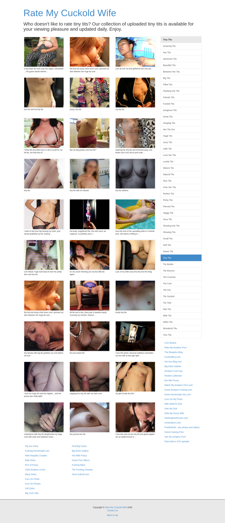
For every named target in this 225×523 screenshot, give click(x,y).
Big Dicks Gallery (80, 451)
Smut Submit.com (80, 474)
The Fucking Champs (82, 469)
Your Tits (167, 335)
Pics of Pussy (31, 465)
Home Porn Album (81, 460)
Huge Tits (167, 136)
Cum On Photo (32, 479)
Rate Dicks (30, 460)
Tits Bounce (169, 270)
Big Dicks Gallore (173, 366)
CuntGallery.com (173, 357)
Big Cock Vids (32, 493)
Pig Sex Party (31, 446)
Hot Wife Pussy (79, 455)
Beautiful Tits (169, 65)
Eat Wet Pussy (172, 380)
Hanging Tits (169, 123)
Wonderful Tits (170, 328)
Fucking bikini (78, 465)
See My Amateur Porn (175, 436)
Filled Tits (167, 84)
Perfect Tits (168, 193)
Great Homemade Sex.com (178, 394)
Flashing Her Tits (171, 91)
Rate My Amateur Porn (176, 347)
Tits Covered (169, 277)
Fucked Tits (168, 104)
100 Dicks (30, 488)
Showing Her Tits (171, 225)
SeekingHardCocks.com (176, 418)
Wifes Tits (168, 322)
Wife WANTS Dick (173, 404)
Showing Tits (169, 232)
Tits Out (167, 290)
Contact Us (112, 510)
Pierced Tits (169, 206)
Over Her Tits (169, 187)
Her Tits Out (169, 129)
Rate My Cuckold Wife (69, 13)
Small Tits (168, 238)
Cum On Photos (33, 483)
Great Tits (168, 116)
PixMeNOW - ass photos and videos (182, 427)
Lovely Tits (168, 161)
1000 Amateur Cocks (35, 469)
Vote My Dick (171, 408)
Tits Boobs (168, 264)
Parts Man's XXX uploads (177, 441)
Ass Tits (167, 52)
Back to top (112, 515)
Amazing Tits (169, 46)
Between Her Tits (171, 71)
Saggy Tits (168, 213)
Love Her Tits (169, 155)
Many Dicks (30, 474)
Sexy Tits (167, 219)
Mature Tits (168, 168)
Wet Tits (167, 309)
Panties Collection (173, 375)
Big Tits (166, 78)
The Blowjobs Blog (174, 352)
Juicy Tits (167, 142)
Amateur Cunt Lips (174, 371)
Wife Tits (167, 315)
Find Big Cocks (79, 446)
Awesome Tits (170, 59)
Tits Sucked (169, 296)
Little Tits (167, 148)
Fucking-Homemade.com (37, 451)
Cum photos (170, 343)
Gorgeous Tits (170, 110)
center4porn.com (173, 422)
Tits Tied (167, 302)
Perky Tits (168, 200)
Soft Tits (167, 245)
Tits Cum (167, 283)
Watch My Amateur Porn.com (179, 385)
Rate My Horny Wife (174, 413)
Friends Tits (168, 97)
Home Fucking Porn (174, 432)
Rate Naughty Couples (36, 455)
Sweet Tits (168, 251)
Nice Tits (167, 181)
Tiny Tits (167, 258)
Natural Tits (168, 174)
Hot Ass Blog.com (173, 361)
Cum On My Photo (173, 399)
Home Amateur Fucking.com (178, 390)
